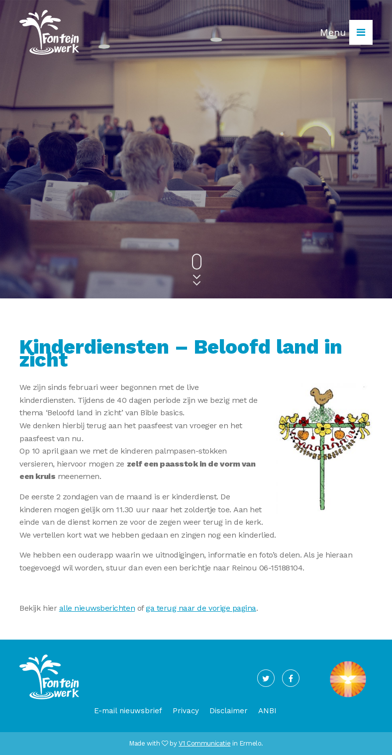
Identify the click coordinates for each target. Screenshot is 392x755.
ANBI (267, 710)
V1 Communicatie (204, 743)
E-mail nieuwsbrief (128, 710)
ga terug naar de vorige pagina (201, 608)
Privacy (186, 710)
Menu (346, 32)
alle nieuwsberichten (97, 608)
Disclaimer (228, 710)
